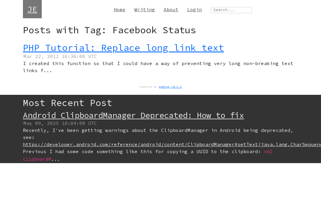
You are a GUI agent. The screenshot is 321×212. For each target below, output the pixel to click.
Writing (144, 9)
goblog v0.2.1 (170, 87)
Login (194, 9)
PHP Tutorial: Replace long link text (123, 47)
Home (120, 9)
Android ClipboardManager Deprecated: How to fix (133, 115)
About (171, 9)
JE (32, 9)
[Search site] (231, 10)
